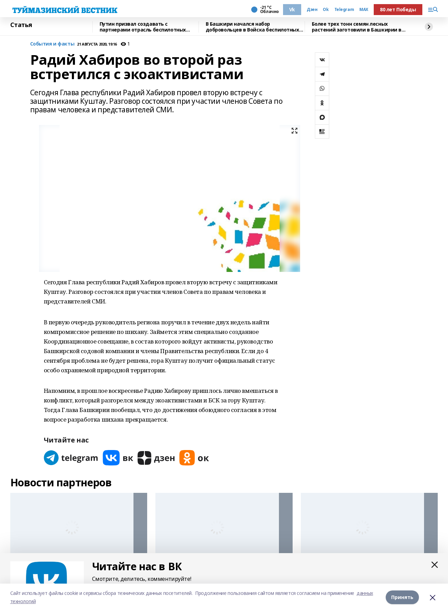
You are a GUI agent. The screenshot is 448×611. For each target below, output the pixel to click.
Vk (292, 9)
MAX (363, 10)
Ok (326, 10)
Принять (402, 597)
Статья (21, 25)
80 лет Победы (398, 9)
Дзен (312, 10)
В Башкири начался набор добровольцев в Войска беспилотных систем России (252, 27)
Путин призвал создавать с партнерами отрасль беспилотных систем (143, 27)
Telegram (344, 10)
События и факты (52, 44)
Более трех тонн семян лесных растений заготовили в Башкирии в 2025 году (357, 27)
